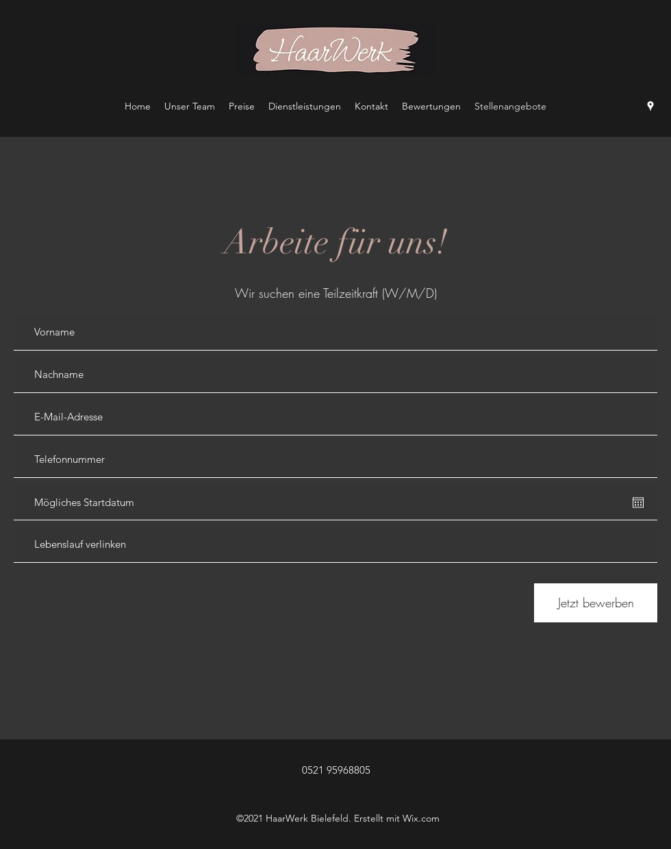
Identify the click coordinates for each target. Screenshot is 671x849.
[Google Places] (650, 106)
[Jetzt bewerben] (595, 602)
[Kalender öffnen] (638, 502)
